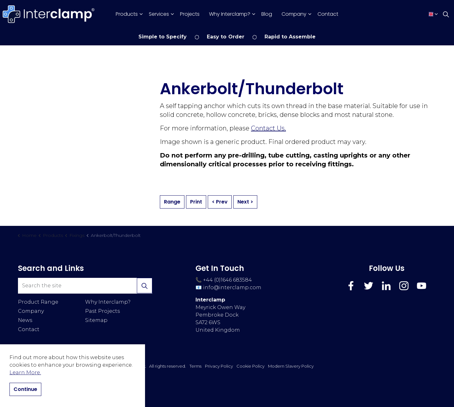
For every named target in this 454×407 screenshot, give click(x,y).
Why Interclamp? (229, 14)
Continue (25, 389)
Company (294, 14)
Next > (245, 202)
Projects (190, 14)
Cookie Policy (250, 366)
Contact (327, 14)
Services (159, 14)
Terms (195, 366)
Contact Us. (268, 128)
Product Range (38, 302)
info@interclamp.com (232, 287)
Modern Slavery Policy (291, 366)
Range (172, 202)
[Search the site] (85, 286)
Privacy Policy (219, 366)
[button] (144, 286)
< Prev (219, 202)
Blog (266, 14)
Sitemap (96, 320)
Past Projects (102, 311)
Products (127, 14)
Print (196, 202)
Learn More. (25, 372)
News (25, 320)
